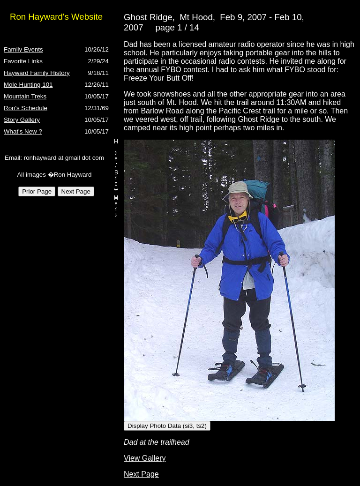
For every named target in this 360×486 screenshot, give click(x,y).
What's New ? (23, 131)
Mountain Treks (25, 96)
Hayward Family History (37, 72)
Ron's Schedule (25, 108)
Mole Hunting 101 (28, 84)
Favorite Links (23, 61)
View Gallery (145, 458)
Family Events (23, 49)
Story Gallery (22, 119)
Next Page (141, 474)
